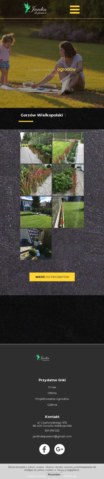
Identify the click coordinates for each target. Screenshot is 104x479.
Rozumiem (54, 474)
